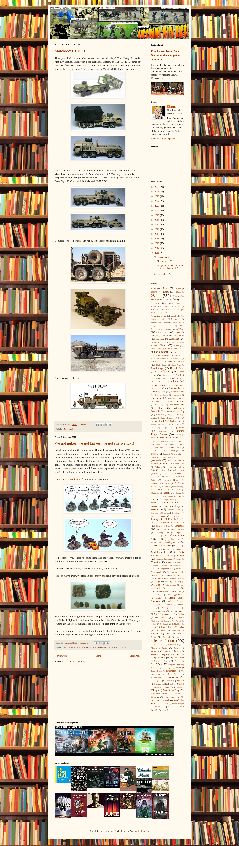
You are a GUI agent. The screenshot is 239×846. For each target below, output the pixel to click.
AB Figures (176, 303)
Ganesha (177, 454)
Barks (173, 107)
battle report (161, 351)
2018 (157, 220)
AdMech (167, 313)
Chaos (174, 381)
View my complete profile (163, 138)
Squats (178, 661)
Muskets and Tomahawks (172, 565)
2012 (157, 248)
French (178, 447)
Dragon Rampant (167, 418)
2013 (157, 243)
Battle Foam (156, 349)
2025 (157, 187)
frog (173, 451)
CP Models (155, 401)
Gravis (156, 474)
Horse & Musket (166, 496)
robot (153, 627)
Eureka (181, 427)
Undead (180, 680)
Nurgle (157, 581)
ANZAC (180, 329)
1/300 (153, 288)
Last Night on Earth (164, 529)
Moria (179, 562)
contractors (177, 395)
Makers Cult (156, 542)
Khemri (154, 523)
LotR (160, 539)
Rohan (181, 627)
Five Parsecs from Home (165, 437)
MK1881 (170, 556)
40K (169, 299)
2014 (157, 238)
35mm (176, 296)
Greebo (169, 477)
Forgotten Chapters (177, 444)
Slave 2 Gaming (158, 654)
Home (98, 656)
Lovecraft (175, 539)
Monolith (155, 562)
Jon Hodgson (175, 516)
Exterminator (79, 647)
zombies (158, 706)
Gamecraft (166, 454)
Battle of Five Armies (174, 348)
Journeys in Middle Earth (165, 519)
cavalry (178, 378)
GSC (177, 483)
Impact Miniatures (159, 506)
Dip (182, 411)
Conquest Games (161, 395)
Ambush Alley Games (159, 323)
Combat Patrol (157, 388)
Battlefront (175, 358)
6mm (166, 303)
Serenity (164, 645)
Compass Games (177, 392)
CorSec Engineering (174, 398)
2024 (157, 191)
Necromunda (173, 572)
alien (71, 647)
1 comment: (85, 643)
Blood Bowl (177, 368)
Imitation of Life (170, 502)
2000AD (154, 292)
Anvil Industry (167, 329)
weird (177, 694)
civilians (155, 385)
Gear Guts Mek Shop (172, 457)
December (162, 257)
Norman (173, 578)
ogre (166, 581)
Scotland (154, 645)
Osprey (163, 591)
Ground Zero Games (160, 483)
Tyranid (169, 681)
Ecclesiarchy (175, 421)
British (178, 375)
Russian (154, 633)
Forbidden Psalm (158, 444)
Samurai (166, 637)
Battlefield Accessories (171, 355)
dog (170, 414)
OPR (169, 588)
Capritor (154, 378)
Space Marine (177, 657)
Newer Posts (61, 656)
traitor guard (156, 681)
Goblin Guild (178, 464)
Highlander (155, 493)
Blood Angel (157, 368)
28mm (156, 296)
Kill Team (179, 522)
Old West (155, 585)
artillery (154, 335)
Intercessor (155, 513)
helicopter (178, 487)
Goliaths (158, 467)
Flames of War (157, 441)
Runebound (176, 630)
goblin (165, 463)
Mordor (169, 562)
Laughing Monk (162, 533)
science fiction (113, 647)
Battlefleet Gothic (158, 358)
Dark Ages (161, 405)
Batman (164, 345)
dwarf (161, 421)
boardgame (164, 371)
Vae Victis (157, 687)
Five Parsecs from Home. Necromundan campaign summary (165, 55)
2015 (157, 234)
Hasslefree (166, 486)
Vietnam (178, 687)
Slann (178, 651)
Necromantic (156, 572)
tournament (173, 677)
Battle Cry (177, 345)
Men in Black (156, 549)
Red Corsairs (161, 617)
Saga (167, 633)
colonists (178, 385)
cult (182, 401)
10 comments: (86, 424)
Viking (154, 690)
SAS (178, 637)
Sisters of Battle (159, 648)
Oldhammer (171, 585)
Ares (167, 332)
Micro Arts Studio (174, 549)
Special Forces (163, 661)
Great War (156, 476)
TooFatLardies (156, 677)
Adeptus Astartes (160, 309)
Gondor (169, 467)
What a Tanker (170, 697)
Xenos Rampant (178, 704)
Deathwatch (160, 408)
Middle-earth (158, 552)
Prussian (154, 611)
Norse (181, 578)
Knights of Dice (163, 526)
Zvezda (162, 710)
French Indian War (159, 451)
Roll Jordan (160, 630)
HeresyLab (176, 490)
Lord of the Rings (173, 535)
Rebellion (180, 614)
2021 (157, 206)
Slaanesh (167, 651)
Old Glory (177, 582)
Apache (158, 332)
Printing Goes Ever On (171, 608)
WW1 (176, 700)
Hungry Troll (168, 500)
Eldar (171, 424)
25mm (178, 292)
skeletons (155, 651)
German (170, 460)
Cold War (168, 385)
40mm (182, 300)
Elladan (154, 428)
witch (167, 700)
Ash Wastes (178, 335)
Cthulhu (169, 401)
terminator (171, 671)
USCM (123, 647)
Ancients (170, 326)
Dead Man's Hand (176, 405)
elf (178, 424)
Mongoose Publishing (164, 559)
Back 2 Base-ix (172, 342)
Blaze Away (176, 365)
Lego (177, 532)
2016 (157, 229)
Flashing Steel (175, 441)
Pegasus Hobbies (157, 595)
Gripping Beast (170, 480)
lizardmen (155, 536)
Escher (170, 428)
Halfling (154, 486)
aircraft (173, 316)
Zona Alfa (172, 707)
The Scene (173, 674)
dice (176, 411)
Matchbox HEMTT (70, 51)
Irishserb (165, 513)
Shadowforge (175, 645)
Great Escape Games (172, 473)
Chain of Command (159, 382)
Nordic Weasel (158, 578)
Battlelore (155, 362)
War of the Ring (171, 690)
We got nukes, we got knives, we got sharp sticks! (94, 443)
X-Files (165, 704)
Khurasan (102, 647)
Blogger (144, 831)
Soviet (182, 655)
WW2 (154, 703)
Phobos (181, 595)
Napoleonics (166, 569)
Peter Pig (171, 595)
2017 (157, 224)
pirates (159, 598)
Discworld (160, 415)
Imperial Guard (174, 510)
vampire (168, 687)
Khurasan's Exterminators (68, 479)
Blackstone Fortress (174, 361)
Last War (180, 529)
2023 (157, 196)
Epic (162, 428)
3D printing (156, 299)
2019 (157, 215)
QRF (172, 611)
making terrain (172, 542)
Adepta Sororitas (171, 306)
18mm (178, 289)
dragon (154, 418)
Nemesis (154, 575)
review (153, 624)
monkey (179, 559)
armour (178, 332)
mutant (153, 569)
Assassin (160, 339)
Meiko (179, 546)
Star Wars (156, 664)
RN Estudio (164, 624)
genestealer (156, 460)
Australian (174, 339)
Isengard (175, 513)
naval (178, 569)
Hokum (178, 493)
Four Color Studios (162, 447)
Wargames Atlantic (160, 694)
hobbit (167, 493)
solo (172, 654)
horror (153, 496)
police (170, 601)
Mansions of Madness (161, 545)
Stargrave (171, 665)
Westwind (155, 697)
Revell (178, 621)
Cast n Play (166, 378)
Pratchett (169, 605)
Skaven (177, 648)
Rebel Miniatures (163, 614)
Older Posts (135, 656)
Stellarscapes (167, 668)
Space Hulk (159, 657)
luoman (124, 831)
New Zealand (176, 575)
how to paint (91, 647)
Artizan (165, 336)
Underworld (161, 684)
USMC (181, 684)
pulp (163, 611)
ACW (153, 306)
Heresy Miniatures (158, 490)
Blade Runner (161, 365)
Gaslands (154, 457)
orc (177, 588)
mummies (154, 565)
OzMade (177, 591)
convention (156, 398)
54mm (157, 303)
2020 (157, 210)
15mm (65, 429)
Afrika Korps (160, 316)
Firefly (178, 435)
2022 (157, 201)
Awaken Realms (157, 342)
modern (72, 429)
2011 (157, 253)
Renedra (167, 621)
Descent (167, 411)
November (162, 274)
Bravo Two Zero (166, 375)
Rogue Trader (167, 627)
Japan (162, 516)
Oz (170, 591)
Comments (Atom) (76, 661)
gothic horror (178, 470)
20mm (166, 292)
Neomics (164, 575)
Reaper (181, 611)
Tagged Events (156, 671)
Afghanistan (179, 313)
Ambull (177, 319)
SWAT (178, 668)
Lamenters (179, 526)
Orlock (154, 591)
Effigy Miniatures (158, 424)
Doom (178, 415)
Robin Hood (176, 624)
